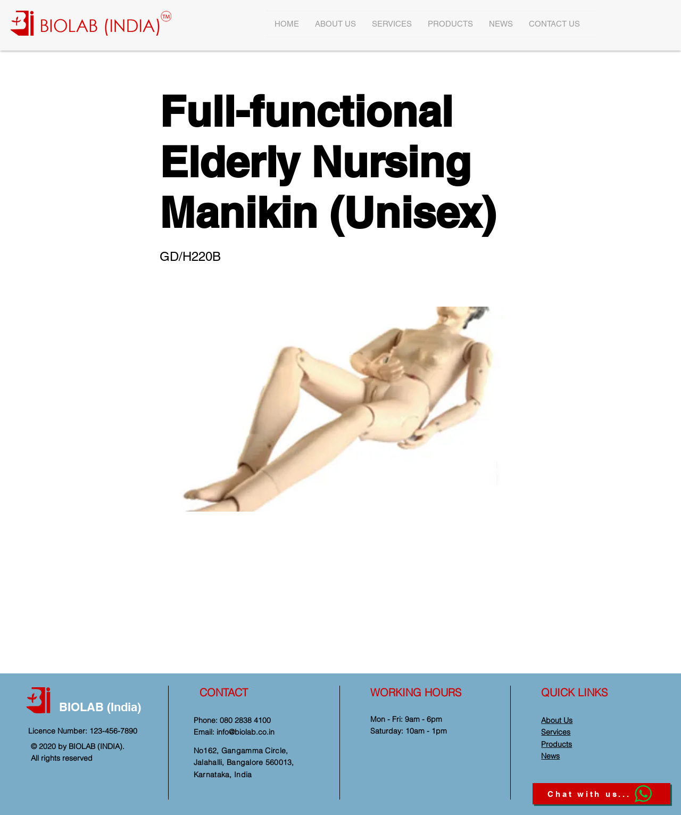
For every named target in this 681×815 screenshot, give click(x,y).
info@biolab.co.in (246, 732)
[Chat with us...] (601, 793)
